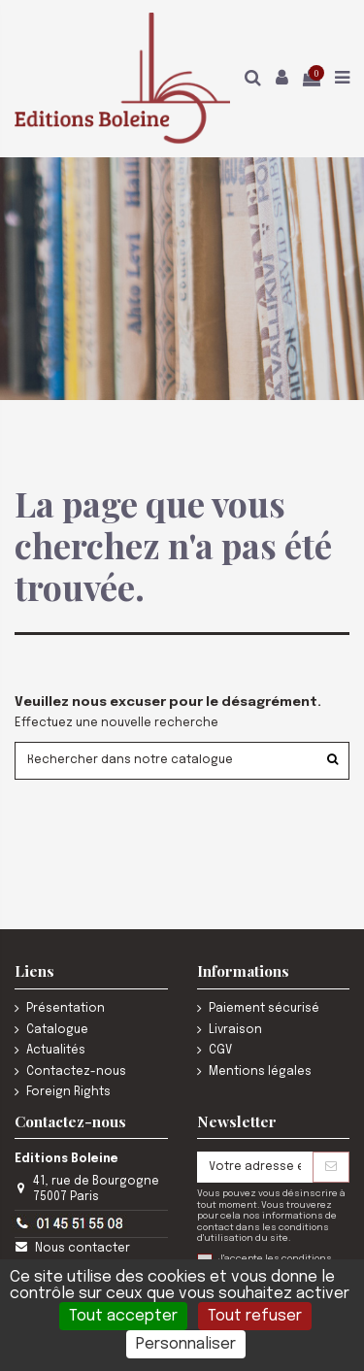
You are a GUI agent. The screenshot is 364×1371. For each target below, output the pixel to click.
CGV (220, 1050)
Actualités (55, 1050)
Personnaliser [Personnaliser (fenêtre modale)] (186, 1344)
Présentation (65, 1009)
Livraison (235, 1030)
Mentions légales (260, 1072)
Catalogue (57, 1030)
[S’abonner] (331, 1167)
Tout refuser (255, 1316)
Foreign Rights (68, 1092)
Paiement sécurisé (264, 1009)
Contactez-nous (76, 1072)
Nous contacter (82, 1248)
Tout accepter (123, 1316)
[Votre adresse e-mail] (255, 1167)
